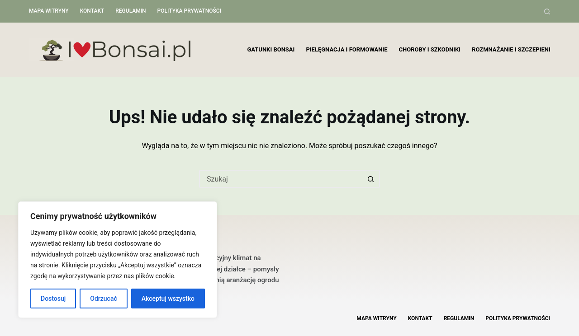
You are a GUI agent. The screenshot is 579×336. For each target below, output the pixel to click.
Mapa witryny (49, 11)
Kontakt (92, 11)
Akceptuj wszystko (168, 298)
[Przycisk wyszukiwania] (371, 179)
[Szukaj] (547, 11)
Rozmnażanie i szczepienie (513, 49)
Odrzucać (103, 298)
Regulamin (130, 11)
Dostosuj (53, 298)
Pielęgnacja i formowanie (346, 49)
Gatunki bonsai (271, 49)
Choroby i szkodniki (430, 49)
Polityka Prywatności (189, 11)
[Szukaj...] (280, 179)
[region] (117, 259)
